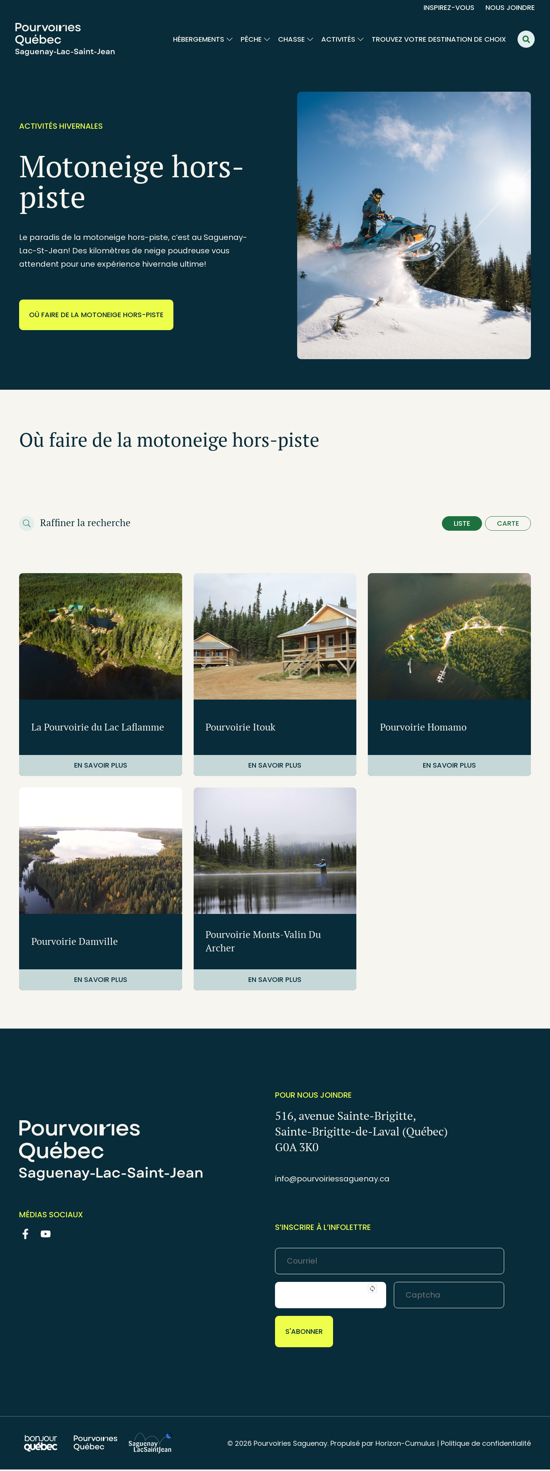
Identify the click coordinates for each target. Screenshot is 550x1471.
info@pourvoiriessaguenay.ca (332, 1180)
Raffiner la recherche (85, 523)
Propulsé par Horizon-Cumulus (382, 1445)
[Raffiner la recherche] (26, 524)
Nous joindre (510, 7)
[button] (526, 39)
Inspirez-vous (449, 7)
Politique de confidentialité (486, 1445)
